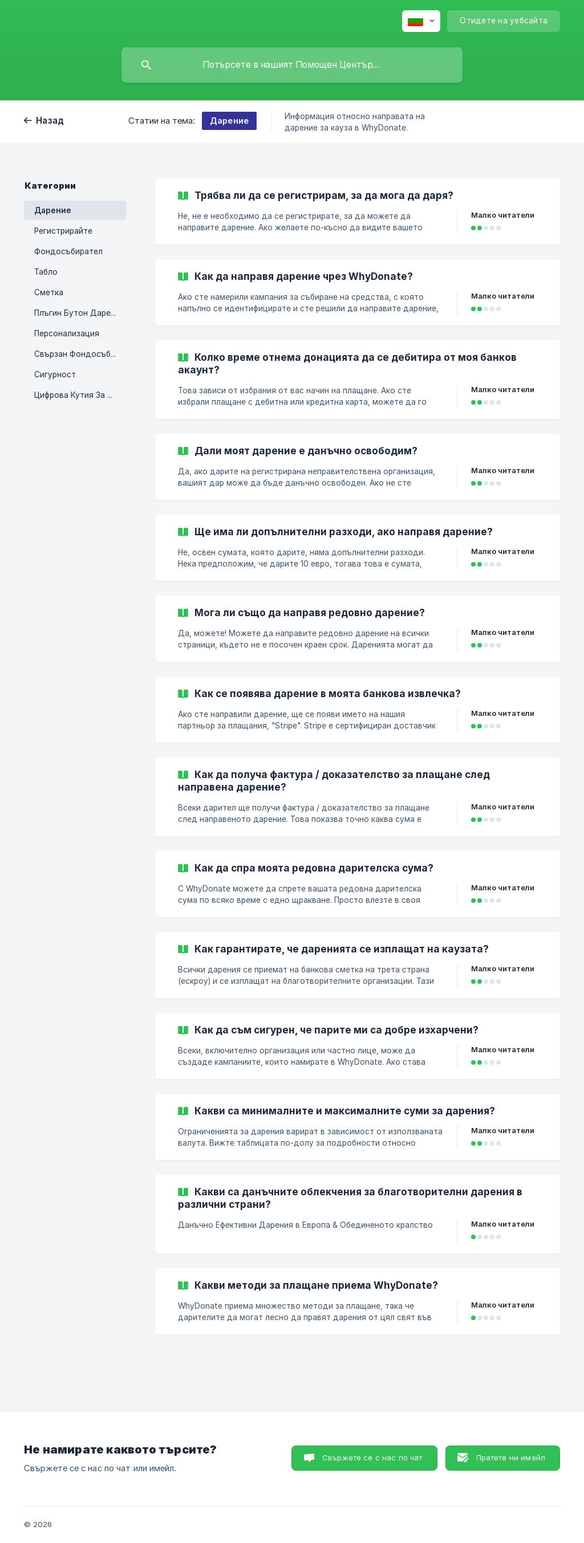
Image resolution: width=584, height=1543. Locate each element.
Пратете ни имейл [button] (510, 1457)
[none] (421, 21)
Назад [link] (50, 120)
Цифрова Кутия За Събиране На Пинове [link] (80, 395)
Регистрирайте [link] (63, 230)
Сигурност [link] (55, 374)
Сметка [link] (48, 292)
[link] (357, 211)
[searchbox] (292, 65)
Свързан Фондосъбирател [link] (80, 354)
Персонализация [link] (66, 333)
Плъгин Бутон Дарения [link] (79, 312)
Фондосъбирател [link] (68, 251)
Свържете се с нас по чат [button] (372, 1457)
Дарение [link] (52, 210)
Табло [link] (46, 271)
